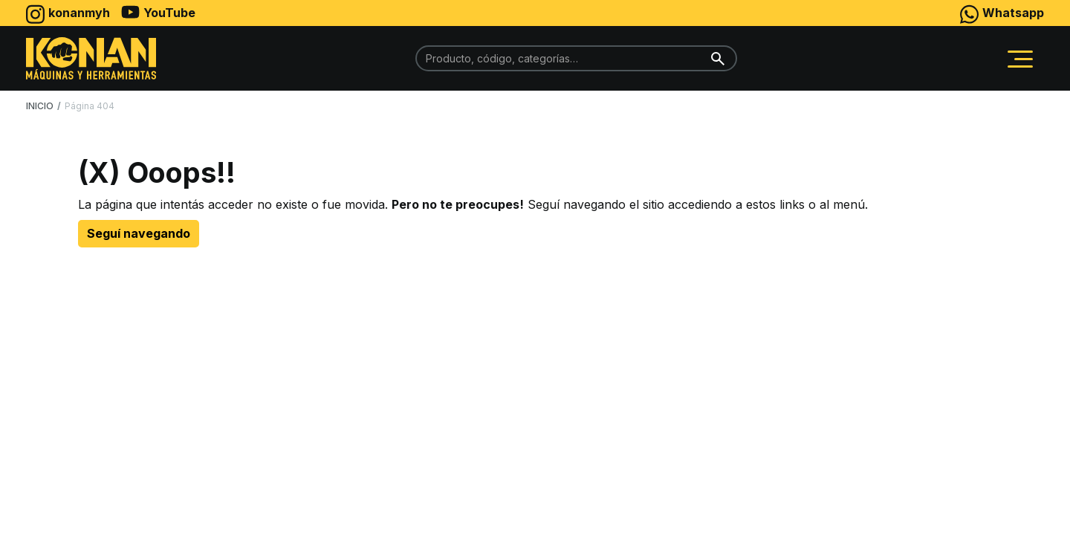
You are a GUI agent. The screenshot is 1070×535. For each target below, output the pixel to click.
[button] (1020, 59)
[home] (91, 58)
